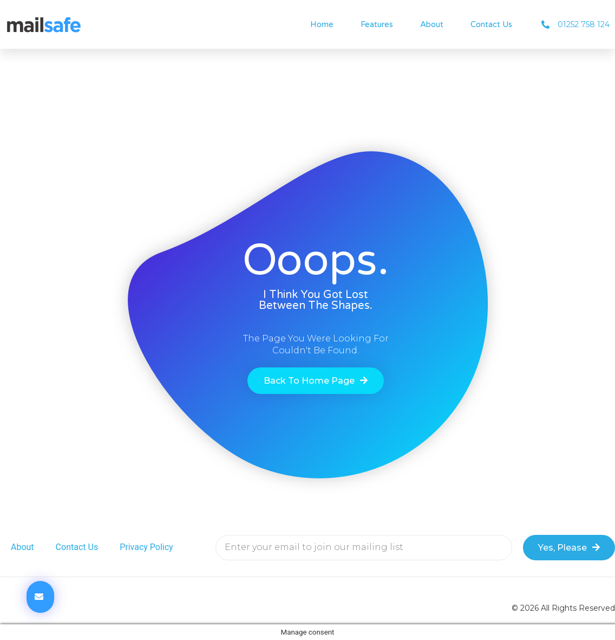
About (431, 24)
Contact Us (491, 24)
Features (377, 24)
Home (321, 24)
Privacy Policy (146, 547)
